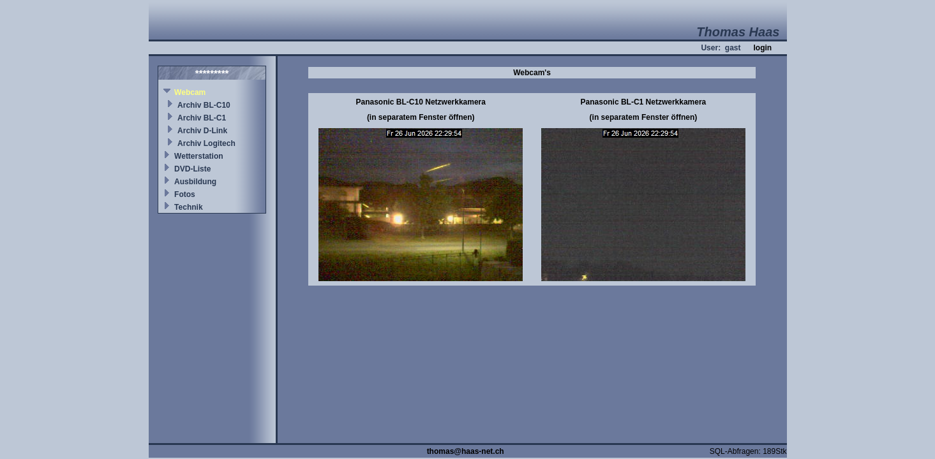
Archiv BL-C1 (201, 117)
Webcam (190, 92)
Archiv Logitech (206, 143)
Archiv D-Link (202, 130)
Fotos (184, 194)
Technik (188, 207)
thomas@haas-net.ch (465, 451)
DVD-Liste (192, 168)
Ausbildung (195, 181)
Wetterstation (198, 156)
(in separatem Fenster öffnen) (421, 117)
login (762, 47)
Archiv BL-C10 (203, 105)
